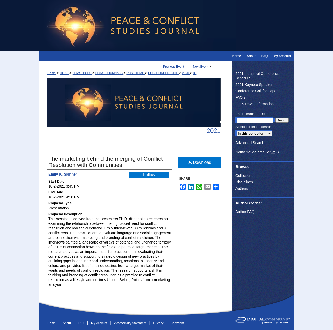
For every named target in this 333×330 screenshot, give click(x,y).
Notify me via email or (257, 152)
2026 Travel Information (254, 104)
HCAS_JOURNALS (109, 73)
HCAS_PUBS (82, 73)
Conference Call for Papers (257, 91)
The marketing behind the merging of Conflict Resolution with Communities (105, 161)
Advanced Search (249, 143)
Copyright (177, 323)
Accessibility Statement (130, 323)
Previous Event (173, 67)
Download (200, 162)
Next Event (200, 67)
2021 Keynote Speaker (253, 85)
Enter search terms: (250, 114)
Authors (241, 188)
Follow (149, 174)
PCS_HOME (135, 73)
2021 (214, 130)
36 (194, 73)
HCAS (64, 73)
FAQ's (240, 97)
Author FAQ (244, 212)
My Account (99, 323)
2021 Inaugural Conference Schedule (257, 76)
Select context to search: (253, 127)
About (67, 323)
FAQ (81, 323)
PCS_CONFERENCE (163, 73)
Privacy (158, 323)
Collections (244, 175)
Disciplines (244, 182)
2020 (186, 73)
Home (51, 73)
